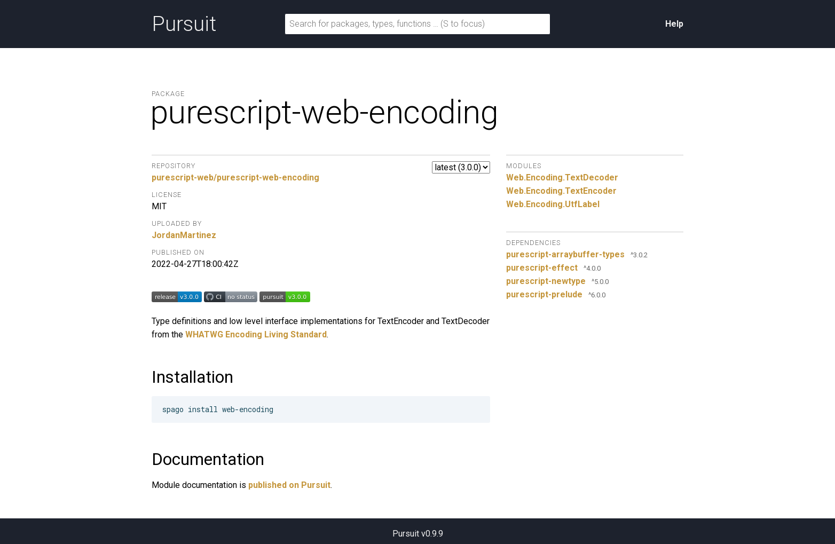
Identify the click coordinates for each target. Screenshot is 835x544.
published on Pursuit (289, 485)
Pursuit (184, 24)
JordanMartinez (184, 235)
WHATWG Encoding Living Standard (256, 334)
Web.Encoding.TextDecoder (562, 177)
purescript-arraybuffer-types (565, 254)
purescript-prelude (544, 294)
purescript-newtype (546, 281)
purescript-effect (542, 268)
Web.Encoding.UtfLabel (553, 204)
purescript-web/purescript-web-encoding (235, 177)
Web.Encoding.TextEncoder (561, 191)
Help (674, 24)
